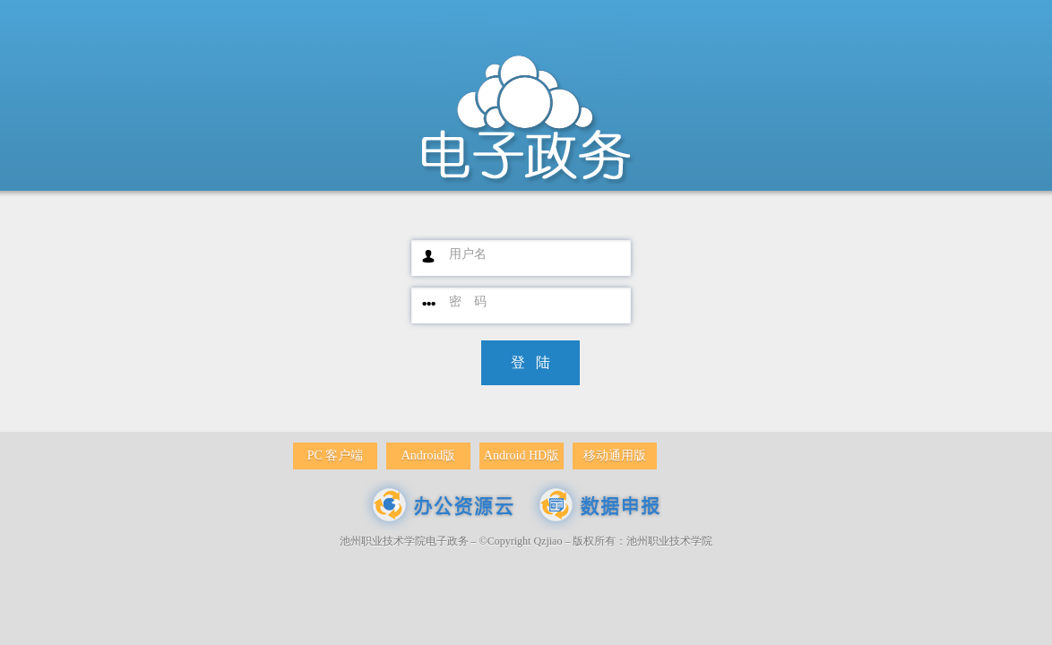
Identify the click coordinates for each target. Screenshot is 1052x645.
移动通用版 (614, 455)
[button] (530, 362)
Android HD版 (521, 455)
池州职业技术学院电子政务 (404, 541)
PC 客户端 (335, 455)
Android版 (428, 455)
